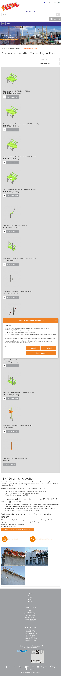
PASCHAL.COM (30, 11)
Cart (30, 598)
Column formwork (30, 632)
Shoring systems (30, 637)
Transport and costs (30, 617)
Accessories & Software (30, 639)
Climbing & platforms (30, 633)
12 (46, 63)
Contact (30, 596)
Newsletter (31, 621)
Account (30, 599)
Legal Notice (30, 612)
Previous (2, 35)
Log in (54, 2)
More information (12, 97)
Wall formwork (30, 630)
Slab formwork (30, 635)
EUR (49, 2)
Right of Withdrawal (30, 619)
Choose (46, 60)
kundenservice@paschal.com (14, 525)
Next (58, 35)
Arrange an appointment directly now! (17, 530)
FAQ (30, 610)
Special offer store (30, 640)
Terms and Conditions (30, 614)
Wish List (30, 601)
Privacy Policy (30, 615)
